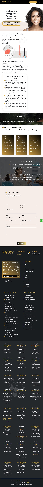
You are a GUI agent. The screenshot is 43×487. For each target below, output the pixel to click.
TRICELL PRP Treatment (10, 308)
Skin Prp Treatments (29, 295)
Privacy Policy (29, 484)
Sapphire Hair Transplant (10, 315)
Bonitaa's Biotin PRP (9, 332)
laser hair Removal (29, 318)
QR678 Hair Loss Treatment (11, 310)
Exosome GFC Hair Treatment (11, 336)
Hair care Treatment (29, 269)
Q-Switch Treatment (29, 297)
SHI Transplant (8, 302)
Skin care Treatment (29, 271)
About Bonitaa (28, 267)
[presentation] (14, 238)
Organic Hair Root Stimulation (11, 323)
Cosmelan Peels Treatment (30, 316)
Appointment (33, 2)
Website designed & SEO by (21, 482)
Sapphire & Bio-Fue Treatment (11, 334)
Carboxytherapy (28, 327)
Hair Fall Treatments (9, 297)
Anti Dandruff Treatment (10, 295)
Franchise (27, 286)
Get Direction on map (11, 276)
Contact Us (27, 280)
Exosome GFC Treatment (30, 329)
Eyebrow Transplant (9, 319)
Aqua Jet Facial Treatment (30, 311)
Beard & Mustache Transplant (11, 317)
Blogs (26, 275)
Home (6, 22)
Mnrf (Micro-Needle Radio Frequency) (30, 300)
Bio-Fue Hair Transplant (10, 313)
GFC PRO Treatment (9, 304)
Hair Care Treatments (14, 22)
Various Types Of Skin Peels (31, 320)
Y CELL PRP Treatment (9, 306)
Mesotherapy (27, 322)
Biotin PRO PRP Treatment (10, 330)
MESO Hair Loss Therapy (10, 328)
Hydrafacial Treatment (29, 307)
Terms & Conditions (21, 484)
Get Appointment (21, 243)
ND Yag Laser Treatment (30, 324)
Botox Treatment (28, 305)
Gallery (26, 277)
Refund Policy (13, 484)
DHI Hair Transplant (9, 326)
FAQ (26, 273)
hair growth (22, 42)
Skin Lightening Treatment (30, 303)
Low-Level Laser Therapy (10, 321)
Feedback (27, 284)
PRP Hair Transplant (9, 299)
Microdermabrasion (29, 314)
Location (27, 288)
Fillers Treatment (28, 309)
